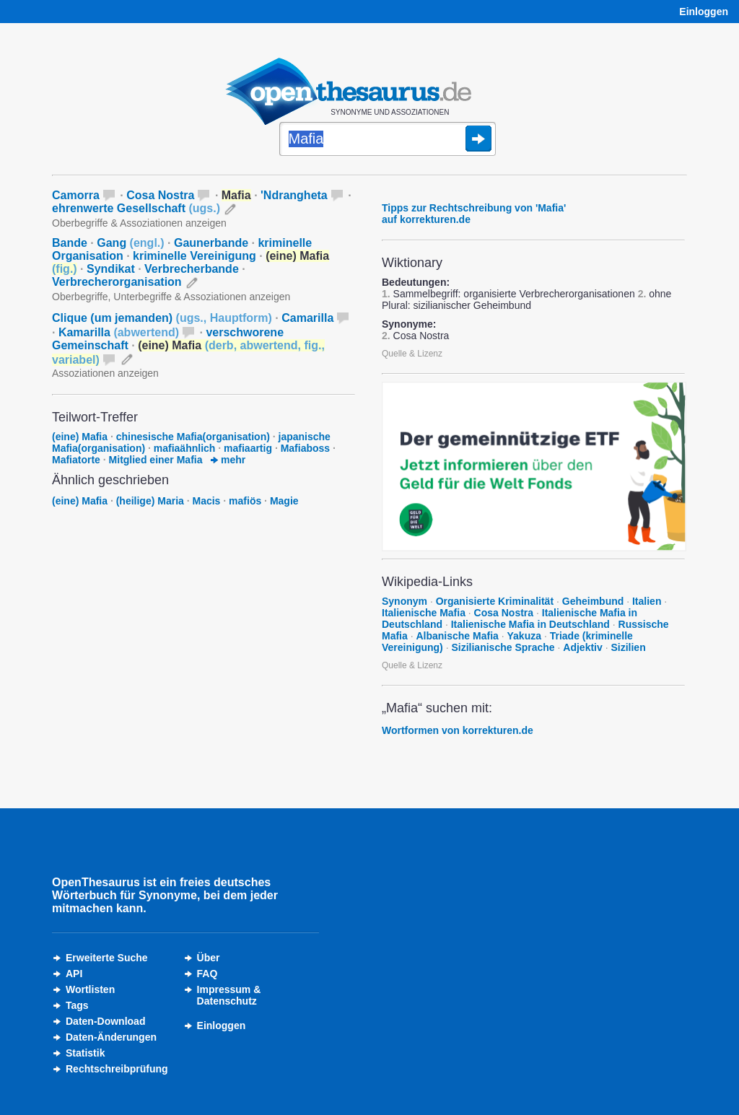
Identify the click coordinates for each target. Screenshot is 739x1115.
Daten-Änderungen (111, 1037)
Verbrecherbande (191, 269)
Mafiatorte (76, 459)
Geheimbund (593, 601)
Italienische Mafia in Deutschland (530, 624)
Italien (646, 601)
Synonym (404, 601)
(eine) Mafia (80, 436)
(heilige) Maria (150, 501)
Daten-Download (105, 1021)
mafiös (245, 501)
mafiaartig (248, 448)
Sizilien (628, 647)
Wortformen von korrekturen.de (457, 730)
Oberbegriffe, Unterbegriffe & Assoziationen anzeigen (171, 296)
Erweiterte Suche (107, 957)
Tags (77, 1005)
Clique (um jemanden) (162, 318)
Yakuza (524, 636)
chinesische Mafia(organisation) (193, 436)
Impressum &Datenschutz (229, 995)
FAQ (207, 973)
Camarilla (307, 318)
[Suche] (387, 140)
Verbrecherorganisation (117, 282)
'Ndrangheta (294, 195)
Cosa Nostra (160, 195)
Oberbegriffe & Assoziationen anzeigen (139, 223)
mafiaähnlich (185, 448)
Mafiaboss (305, 448)
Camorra (76, 195)
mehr (228, 459)
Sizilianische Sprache (502, 647)
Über (208, 957)
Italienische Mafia (423, 612)
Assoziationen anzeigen (105, 373)
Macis (207, 501)
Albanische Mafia (457, 636)
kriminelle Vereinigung (194, 256)
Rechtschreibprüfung (117, 1069)
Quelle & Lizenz (412, 354)
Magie (284, 501)
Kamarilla (118, 332)
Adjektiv (582, 647)
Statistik (85, 1053)
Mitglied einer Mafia (156, 459)
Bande (69, 243)
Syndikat (111, 269)
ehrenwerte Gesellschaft (136, 208)
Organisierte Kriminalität (495, 601)
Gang (130, 243)
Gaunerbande (211, 243)
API (74, 973)
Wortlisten (90, 989)
